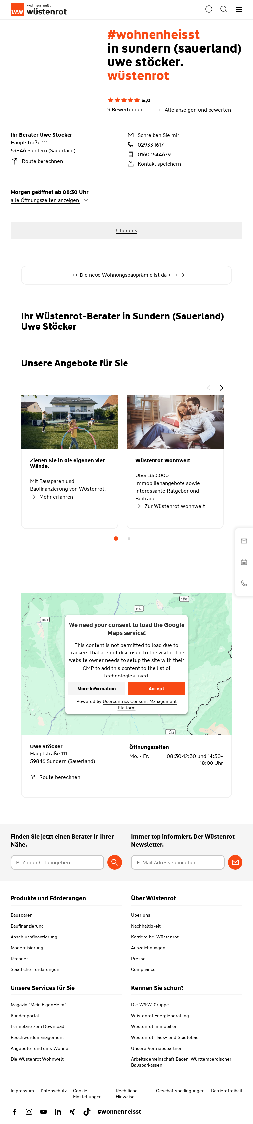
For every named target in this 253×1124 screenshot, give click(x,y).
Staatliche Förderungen (35, 969)
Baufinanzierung (27, 926)
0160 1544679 (148, 154)
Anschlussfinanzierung (34, 937)
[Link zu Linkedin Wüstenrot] (58, 1111)
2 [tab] (129, 538)
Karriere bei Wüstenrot (155, 937)
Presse (138, 959)
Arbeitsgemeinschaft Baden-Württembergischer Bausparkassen (181, 1062)
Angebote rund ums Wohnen (41, 1048)
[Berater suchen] (114, 862)
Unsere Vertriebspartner (156, 1048)
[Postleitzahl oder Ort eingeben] (57, 862)
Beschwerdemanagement (37, 1037)
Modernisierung (27, 948)
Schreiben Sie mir (152, 135)
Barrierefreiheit (226, 1091)
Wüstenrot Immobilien (154, 1026)
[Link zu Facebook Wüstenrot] (14, 1111)
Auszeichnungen (148, 948)
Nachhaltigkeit (146, 926)
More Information (96, 689)
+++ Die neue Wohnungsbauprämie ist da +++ (126, 275)
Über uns (140, 915)
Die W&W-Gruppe (150, 1005)
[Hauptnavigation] (236, 9)
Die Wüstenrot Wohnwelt (37, 1059)
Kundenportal (25, 1016)
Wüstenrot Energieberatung (160, 1016)
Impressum (22, 1091)
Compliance (143, 969)
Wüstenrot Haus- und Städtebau (165, 1037)
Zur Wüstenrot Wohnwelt (170, 506)
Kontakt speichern (153, 164)
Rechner (19, 959)
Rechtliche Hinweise (127, 1094)
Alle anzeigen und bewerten (194, 109)
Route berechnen (37, 161)
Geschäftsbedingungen (180, 1091)
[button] (209, 9)
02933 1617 (145, 145)
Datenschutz (54, 1091)
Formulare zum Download (37, 1026)
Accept (156, 689)
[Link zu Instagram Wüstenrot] (29, 1111)
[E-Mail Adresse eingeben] (178, 862)
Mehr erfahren (51, 497)
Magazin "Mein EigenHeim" (38, 1005)
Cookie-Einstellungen (87, 1094)
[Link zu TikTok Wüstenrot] (87, 1111)
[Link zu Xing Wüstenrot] (72, 1111)
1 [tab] (116, 538)
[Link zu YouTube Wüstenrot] (43, 1111)
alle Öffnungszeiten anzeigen (50, 200)
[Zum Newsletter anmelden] (235, 862)
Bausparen (22, 915)
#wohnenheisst (119, 1112)
